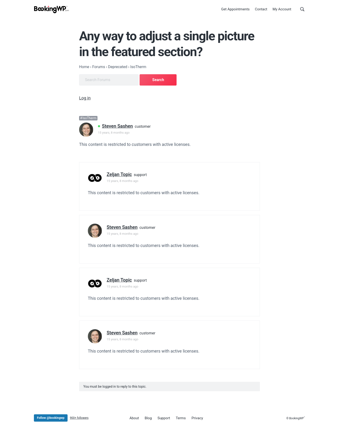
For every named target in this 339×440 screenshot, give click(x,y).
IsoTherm (89, 117)
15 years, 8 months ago (113, 132)
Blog (147, 417)
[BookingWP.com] (51, 10)
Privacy (195, 417)
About (134, 417)
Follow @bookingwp (51, 417)
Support (162, 417)
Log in (85, 97)
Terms (179, 417)
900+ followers (79, 417)
